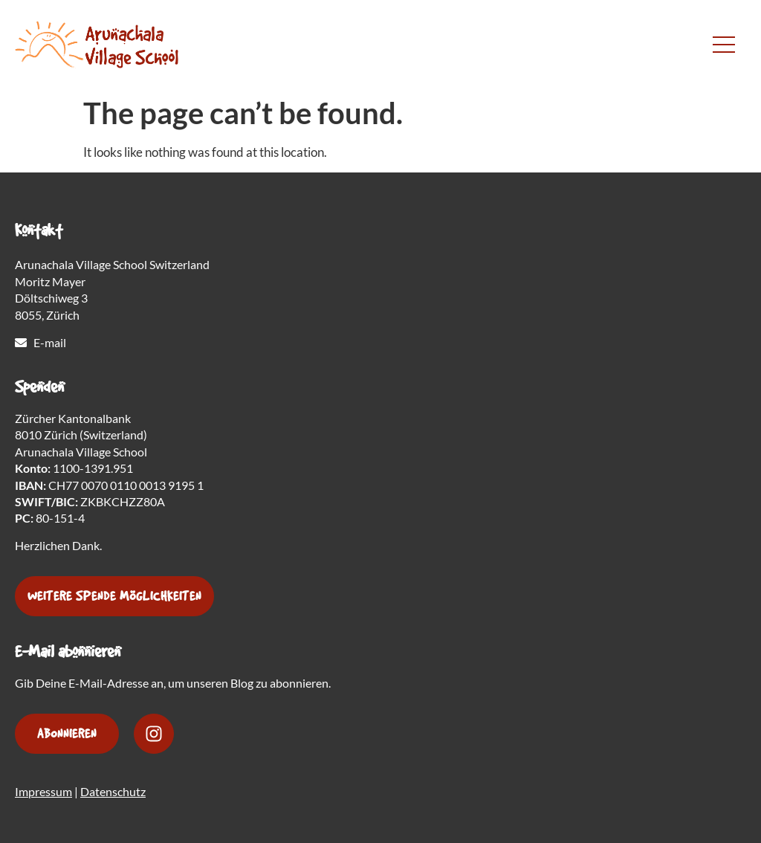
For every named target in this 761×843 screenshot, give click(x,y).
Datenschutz (113, 791)
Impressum (43, 791)
